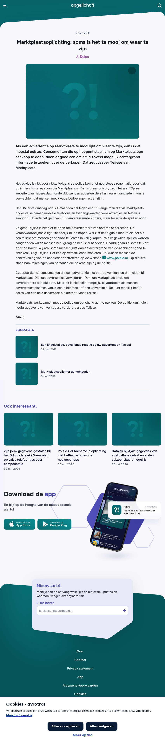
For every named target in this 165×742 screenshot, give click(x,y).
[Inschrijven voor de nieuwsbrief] (124, 610)
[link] (82, 5)
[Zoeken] (159, 5)
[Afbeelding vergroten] (132, 70)
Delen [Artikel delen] (82, 57)
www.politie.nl (117, 258)
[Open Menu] (5, 5)
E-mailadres (45, 603)
